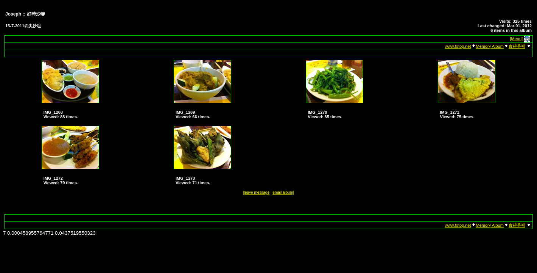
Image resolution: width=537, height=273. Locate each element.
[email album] (283, 192)
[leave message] (257, 192)
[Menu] (516, 38)
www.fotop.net (458, 46)
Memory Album (490, 46)
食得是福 (517, 46)
